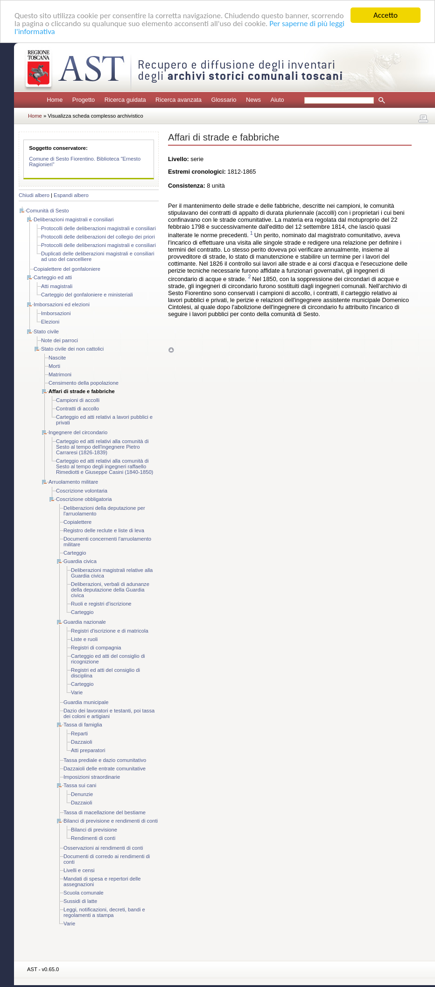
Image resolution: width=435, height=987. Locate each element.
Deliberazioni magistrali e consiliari (74, 219)
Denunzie (82, 794)
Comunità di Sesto (47, 210)
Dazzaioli (81, 742)
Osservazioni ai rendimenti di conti (103, 848)
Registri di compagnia (96, 647)
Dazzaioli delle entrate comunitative (104, 768)
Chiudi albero (34, 195)
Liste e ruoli (84, 639)
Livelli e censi (79, 870)
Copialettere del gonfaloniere (67, 269)
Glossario (223, 99)
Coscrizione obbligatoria (84, 499)
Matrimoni (60, 374)
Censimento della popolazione (84, 383)
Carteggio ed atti (53, 277)
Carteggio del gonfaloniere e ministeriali (87, 294)
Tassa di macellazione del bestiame (104, 812)
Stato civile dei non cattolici (72, 349)
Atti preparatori (88, 750)
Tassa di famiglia (82, 724)
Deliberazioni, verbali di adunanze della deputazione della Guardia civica (110, 589)
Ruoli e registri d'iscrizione (101, 603)
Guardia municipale (85, 702)
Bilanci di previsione (94, 829)
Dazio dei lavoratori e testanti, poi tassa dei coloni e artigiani (108, 713)
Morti (54, 366)
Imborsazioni (55, 313)
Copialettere (77, 522)
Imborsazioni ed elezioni (62, 304)
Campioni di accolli (77, 400)
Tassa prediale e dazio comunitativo (104, 760)
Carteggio (74, 553)
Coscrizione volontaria (81, 491)
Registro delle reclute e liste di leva (103, 530)
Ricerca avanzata (178, 99)
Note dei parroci (59, 340)
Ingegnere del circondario (78, 432)
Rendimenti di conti (93, 838)
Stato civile (46, 331)
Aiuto (277, 99)
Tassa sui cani (79, 785)
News (253, 99)
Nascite (57, 357)
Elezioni (50, 321)
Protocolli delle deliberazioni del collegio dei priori (98, 237)
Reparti (79, 733)
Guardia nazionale (84, 622)
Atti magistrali (56, 286)
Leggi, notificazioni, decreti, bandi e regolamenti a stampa (104, 912)
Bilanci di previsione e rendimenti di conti (110, 821)
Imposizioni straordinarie (91, 777)
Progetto (83, 99)
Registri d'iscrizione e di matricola (109, 631)
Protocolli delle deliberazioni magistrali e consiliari (98, 228)
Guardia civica (80, 561)
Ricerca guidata (125, 99)
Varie (77, 692)
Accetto (385, 15)
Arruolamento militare (73, 482)
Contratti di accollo (77, 408)
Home (55, 99)
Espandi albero (71, 195)
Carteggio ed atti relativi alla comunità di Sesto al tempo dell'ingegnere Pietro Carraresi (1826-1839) (102, 446)
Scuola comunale (83, 892)
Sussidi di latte (80, 901)
